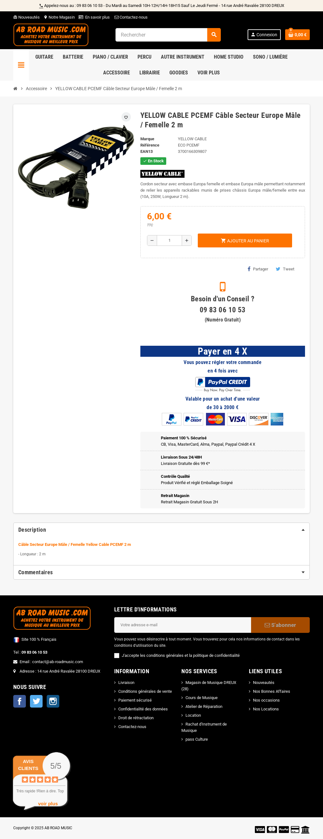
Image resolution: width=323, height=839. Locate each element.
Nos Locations (266, 709)
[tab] (161, 530)
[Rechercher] (167, 35)
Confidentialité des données (143, 709)
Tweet (285, 268)
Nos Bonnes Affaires (271, 691)
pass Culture (196, 739)
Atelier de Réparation (203, 706)
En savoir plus (97, 17)
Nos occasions (266, 700)
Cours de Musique (201, 697)
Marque (147, 138)
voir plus (48, 803)
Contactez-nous (131, 17)
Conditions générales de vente (145, 691)
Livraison (126, 682)
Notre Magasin (59, 17)
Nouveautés (26, 17)
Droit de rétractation (136, 717)
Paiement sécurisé (135, 700)
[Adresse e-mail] (182, 625)
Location (193, 715)
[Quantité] (169, 240)
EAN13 (146, 151)
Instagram (53, 701)
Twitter (36, 701)
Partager (258, 268)
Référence (149, 145)
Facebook (19, 701)
